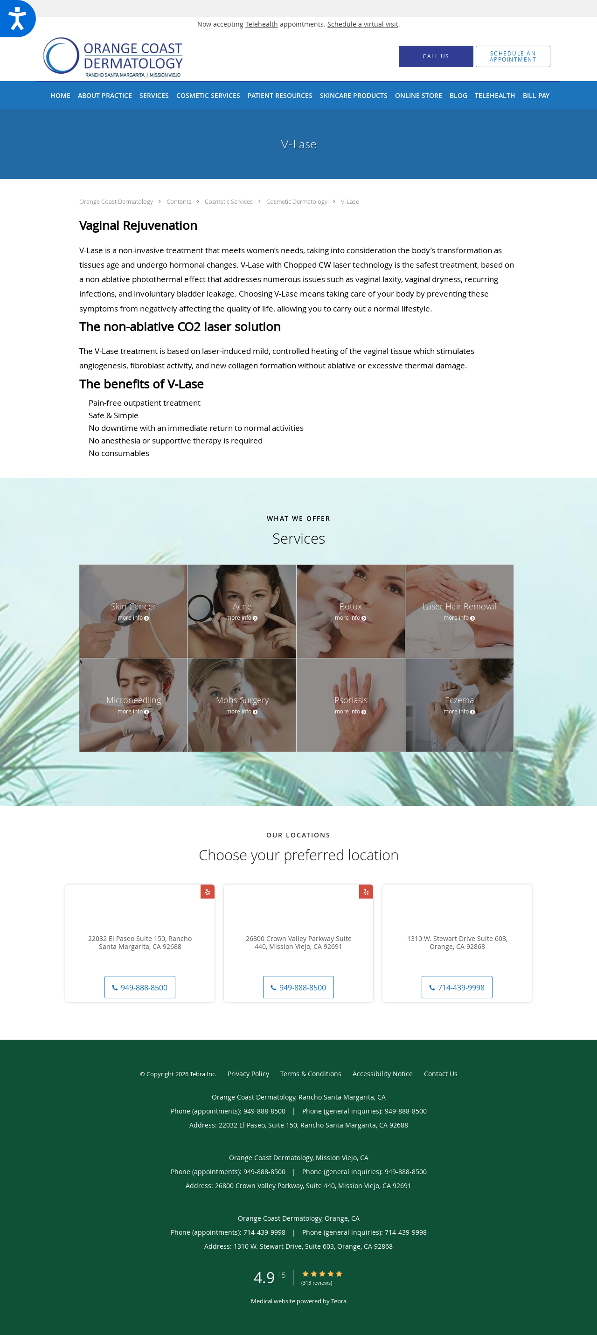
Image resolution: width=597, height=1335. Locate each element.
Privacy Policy (248, 1073)
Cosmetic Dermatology (297, 201)
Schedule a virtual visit (362, 24)
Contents (180, 201)
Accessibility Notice (383, 1073)
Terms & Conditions (310, 1073)
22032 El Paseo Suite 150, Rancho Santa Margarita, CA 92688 (140, 943)
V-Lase (350, 201)
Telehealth (261, 24)
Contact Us (441, 1073)
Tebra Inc (202, 1074)
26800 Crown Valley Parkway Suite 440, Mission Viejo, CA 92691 (299, 943)
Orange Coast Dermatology (116, 201)
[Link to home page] (127, 56)
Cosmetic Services (229, 201)
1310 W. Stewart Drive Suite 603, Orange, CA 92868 (457, 943)
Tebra (339, 1301)
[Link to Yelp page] (208, 892)
